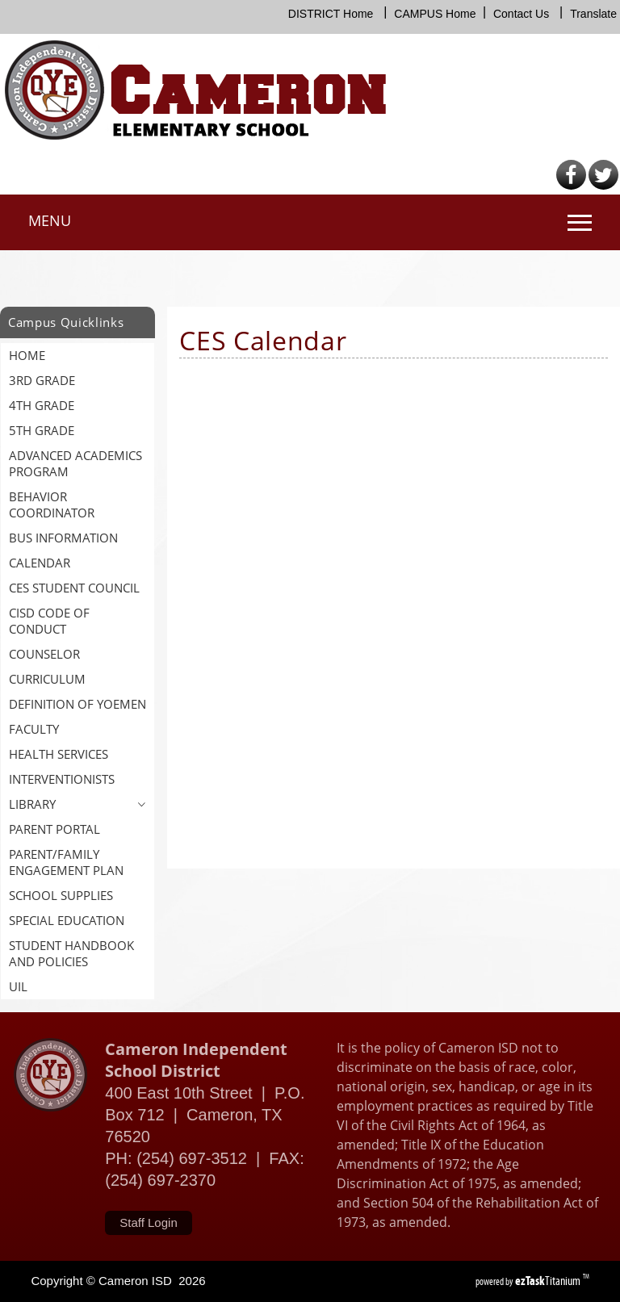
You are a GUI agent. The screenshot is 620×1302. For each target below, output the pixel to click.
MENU (49, 220)
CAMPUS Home (434, 13)
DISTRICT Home (331, 13)
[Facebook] (571, 186)
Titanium (549, 1280)
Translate (593, 13)
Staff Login (148, 1222)
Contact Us (521, 13)
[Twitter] (603, 186)
